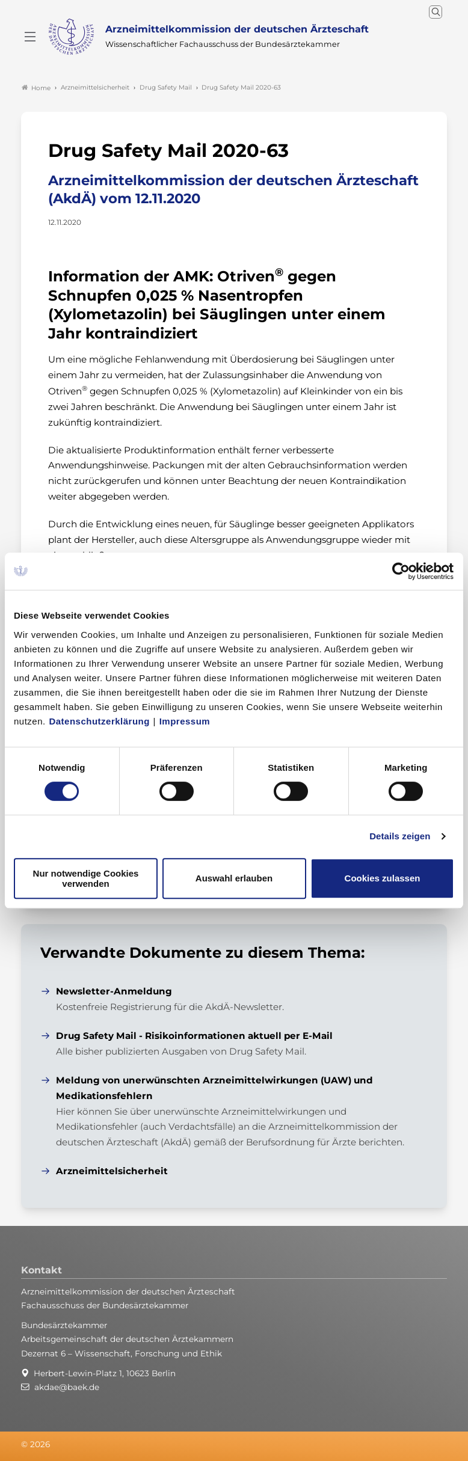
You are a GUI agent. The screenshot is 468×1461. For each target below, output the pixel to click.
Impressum (185, 721)
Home (36, 88)
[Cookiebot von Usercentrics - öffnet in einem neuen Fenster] (401, 571)
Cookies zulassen (382, 878)
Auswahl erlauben (234, 878)
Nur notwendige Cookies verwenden (86, 878)
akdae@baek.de (66, 1387)
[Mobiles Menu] (30, 37)
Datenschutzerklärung (99, 721)
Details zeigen (399, 836)
